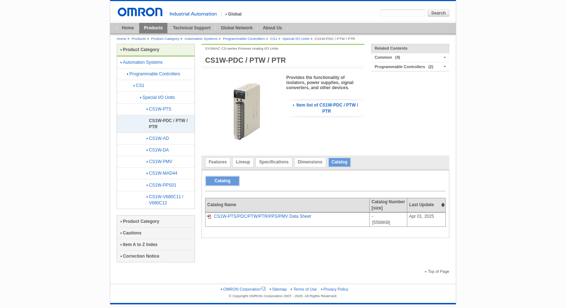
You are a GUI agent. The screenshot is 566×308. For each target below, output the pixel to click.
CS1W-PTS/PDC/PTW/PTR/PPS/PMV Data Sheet (259, 216)
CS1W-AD (158, 138)
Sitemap (278, 289)
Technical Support (192, 27)
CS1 (273, 39)
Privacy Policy (335, 289)
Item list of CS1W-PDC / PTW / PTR (325, 108)
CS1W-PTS (159, 109)
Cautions (131, 233)
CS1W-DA (158, 150)
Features (218, 162)
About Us (272, 27)
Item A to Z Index (139, 244)
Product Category (165, 39)
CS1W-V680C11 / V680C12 (165, 199)
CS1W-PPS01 (161, 185)
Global (233, 14)
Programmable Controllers (244, 39)
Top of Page (437, 271)
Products (153, 27)
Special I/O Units (296, 39)
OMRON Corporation (243, 289)
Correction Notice (140, 256)
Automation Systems (200, 39)
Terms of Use (304, 289)
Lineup (243, 162)
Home (128, 27)
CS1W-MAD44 (162, 173)
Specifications (273, 162)
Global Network (237, 27)
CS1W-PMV (159, 161)
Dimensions (310, 162)
